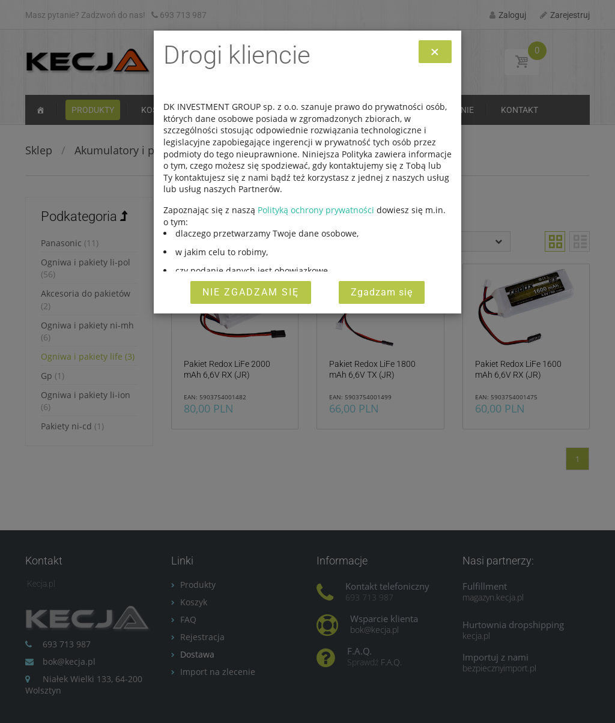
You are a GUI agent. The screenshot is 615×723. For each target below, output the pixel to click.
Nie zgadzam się (250, 292)
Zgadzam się (382, 292)
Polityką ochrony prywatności (316, 210)
